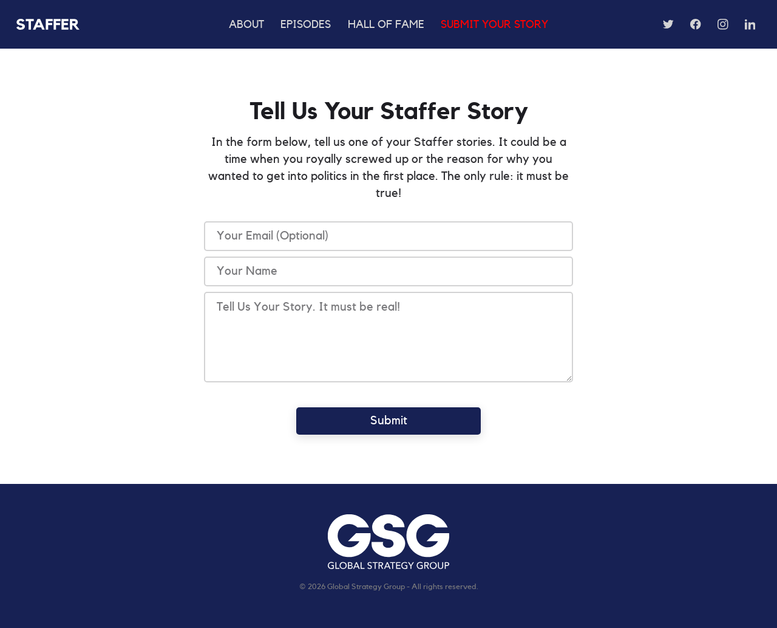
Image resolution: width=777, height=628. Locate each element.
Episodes (305, 24)
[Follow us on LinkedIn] (750, 24)
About (246, 24)
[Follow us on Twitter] (668, 24)
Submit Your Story (494, 24)
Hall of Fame (386, 24)
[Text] (388, 271)
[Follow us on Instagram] (723, 24)
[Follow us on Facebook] (695, 24)
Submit (388, 421)
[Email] (388, 236)
